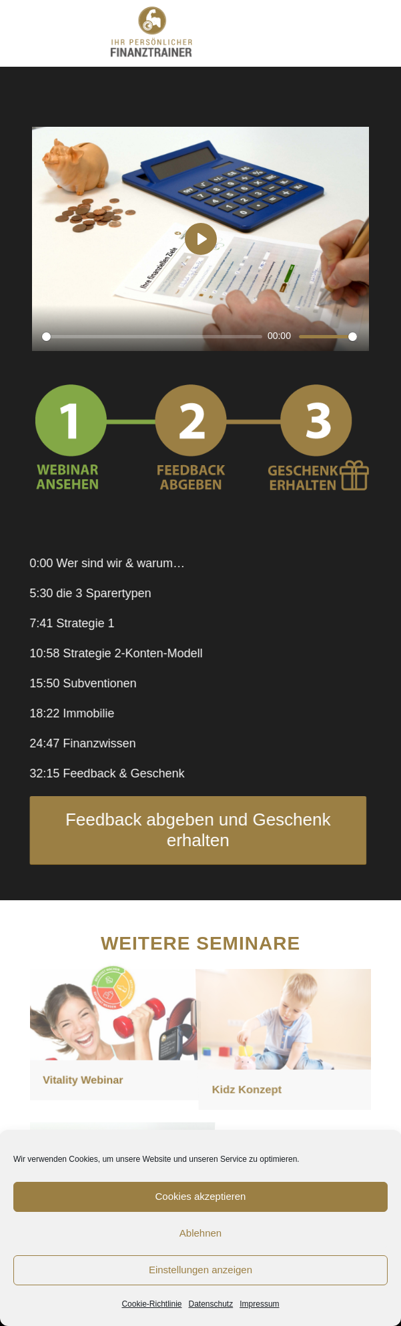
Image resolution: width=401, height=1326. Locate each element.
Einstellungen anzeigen (200, 1269)
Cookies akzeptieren (200, 1196)
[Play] (201, 239)
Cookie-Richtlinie (151, 1304)
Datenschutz (211, 1304)
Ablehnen (200, 1233)
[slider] (152, 336)
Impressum (259, 1304)
